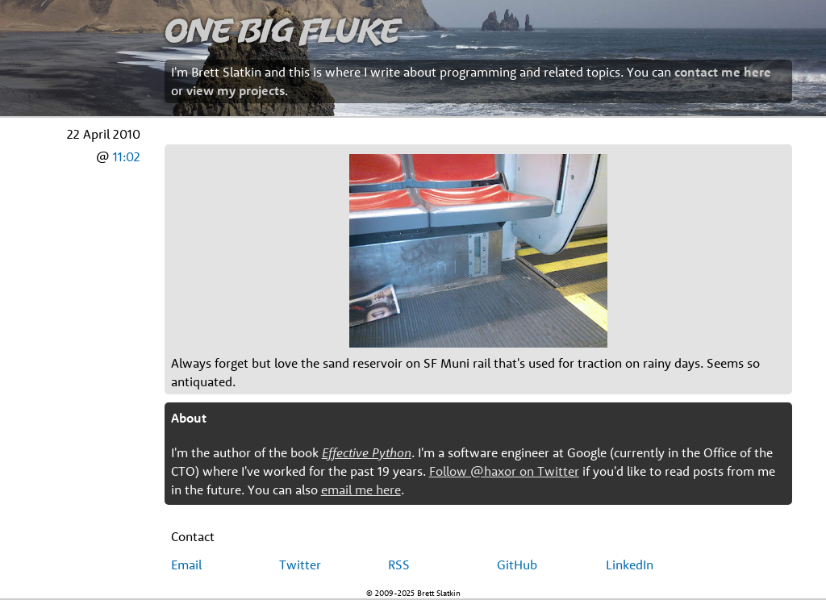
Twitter (300, 564)
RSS (399, 564)
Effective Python (366, 452)
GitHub (517, 564)
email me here (361, 489)
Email (186, 564)
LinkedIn (629, 564)
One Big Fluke (282, 29)
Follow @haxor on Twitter (504, 471)
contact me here (722, 72)
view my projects (235, 90)
